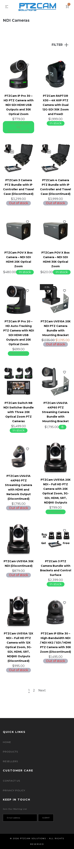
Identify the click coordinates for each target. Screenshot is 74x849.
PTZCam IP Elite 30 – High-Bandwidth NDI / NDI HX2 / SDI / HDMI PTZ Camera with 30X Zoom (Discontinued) (55, 642)
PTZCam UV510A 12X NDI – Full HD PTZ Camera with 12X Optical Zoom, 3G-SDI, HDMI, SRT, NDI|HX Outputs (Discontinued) (18, 647)
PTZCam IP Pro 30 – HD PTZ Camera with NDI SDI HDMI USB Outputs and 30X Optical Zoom (19, 105)
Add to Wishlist (27, 65)
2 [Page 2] (34, 690)
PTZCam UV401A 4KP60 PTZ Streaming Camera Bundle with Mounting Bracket (55, 412)
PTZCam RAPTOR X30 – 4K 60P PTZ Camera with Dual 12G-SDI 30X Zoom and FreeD (55, 105)
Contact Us (11, 780)
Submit (46, 817)
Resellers (10, 761)
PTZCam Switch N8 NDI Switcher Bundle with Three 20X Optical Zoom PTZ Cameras (18, 412)
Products (10, 751)
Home (7, 742)
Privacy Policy (14, 790)
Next (42, 690)
